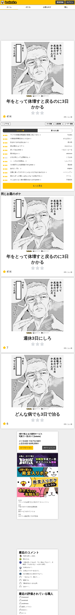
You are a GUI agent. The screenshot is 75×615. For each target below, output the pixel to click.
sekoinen (69, 153)
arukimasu (23, 603)
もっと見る (37, 186)
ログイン (70, 2)
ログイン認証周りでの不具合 (37, 515)
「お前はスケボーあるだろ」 (29, 571)
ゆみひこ (23, 610)
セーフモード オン (26, 448)
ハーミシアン (67, 172)
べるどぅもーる (67, 150)
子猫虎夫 (69, 180)
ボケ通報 (49, 124)
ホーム (9, 7)
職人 (66, 7)
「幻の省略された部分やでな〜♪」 (31, 574)
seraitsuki (23, 600)
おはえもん (68, 146)
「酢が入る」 (24, 559)
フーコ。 (69, 176)
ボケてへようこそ (49, 448)
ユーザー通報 (68, 124)
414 (7, 116)
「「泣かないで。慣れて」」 (29, 577)
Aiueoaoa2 (24, 597)
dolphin (69, 168)
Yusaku (69, 135)
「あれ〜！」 (24, 587)
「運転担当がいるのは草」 (29, 583)
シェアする (5, 124)
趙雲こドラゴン (25, 607)
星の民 (70, 142)
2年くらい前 (68, 117)
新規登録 (60, 2)
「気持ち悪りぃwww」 (27, 556)
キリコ (22, 613)
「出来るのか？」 (26, 567)
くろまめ (69, 157)
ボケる (28, 7)
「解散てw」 (24, 580)
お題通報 (58, 124)
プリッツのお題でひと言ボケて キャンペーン (37, 501)
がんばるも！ (67, 138)
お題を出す (47, 7)
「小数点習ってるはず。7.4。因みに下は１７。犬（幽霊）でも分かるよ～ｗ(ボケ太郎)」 (36, 563)
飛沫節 (70, 165)
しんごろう (68, 161)
